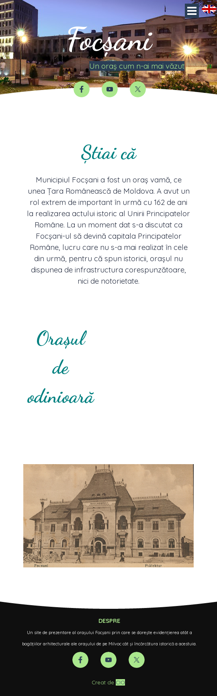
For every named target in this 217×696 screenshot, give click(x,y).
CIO (120, 682)
